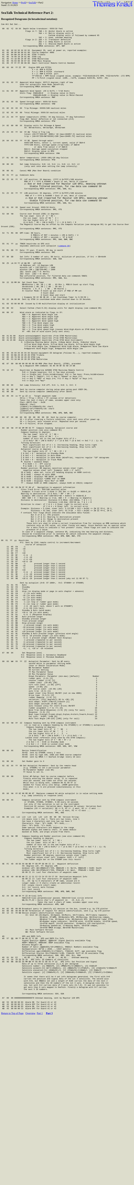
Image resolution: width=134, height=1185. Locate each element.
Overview (30, 1181)
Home (15, 2)
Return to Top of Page (12, 1181)
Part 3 (49, 1181)
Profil (23, 2)
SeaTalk (32, 2)
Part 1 (40, 1181)
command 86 (64, 277)
